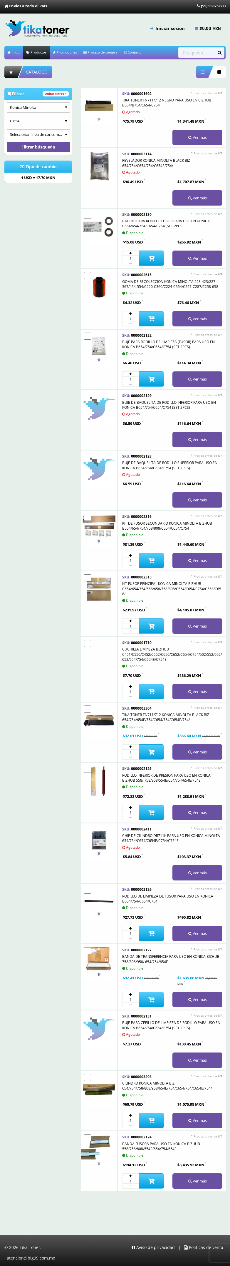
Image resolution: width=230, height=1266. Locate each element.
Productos (36, 52)
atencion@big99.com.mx (31, 1258)
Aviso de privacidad (153, 1247)
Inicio (14, 52)
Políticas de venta (203, 1247)
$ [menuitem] (207, 28)
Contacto (133, 52)
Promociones (65, 52)
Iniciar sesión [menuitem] (167, 28)
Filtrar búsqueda (38, 147)
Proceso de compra (100, 52)
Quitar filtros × (56, 94)
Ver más (197, 137)
